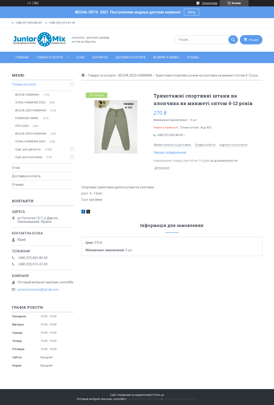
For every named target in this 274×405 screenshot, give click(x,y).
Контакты (100, 57)
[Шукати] (233, 39)
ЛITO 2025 (22, 126)
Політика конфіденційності (180, 399)
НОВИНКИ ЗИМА (27, 118)
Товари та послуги (101, 75)
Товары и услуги (50, 57)
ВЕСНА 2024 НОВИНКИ (30, 133)
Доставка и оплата (131, 57)
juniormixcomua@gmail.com (38, 289)
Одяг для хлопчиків (28, 157)
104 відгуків (209, 3)
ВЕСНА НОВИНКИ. (27, 94)
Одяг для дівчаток (28, 149)
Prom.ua (158, 395)
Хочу (192, 12)
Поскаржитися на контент (144, 399)
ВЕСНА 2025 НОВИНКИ (135, 75)
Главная (22, 57)
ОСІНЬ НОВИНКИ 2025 (30, 102)
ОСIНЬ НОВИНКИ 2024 (30, 141)
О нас (80, 57)
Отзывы (193, 57)
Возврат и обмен (166, 57)
